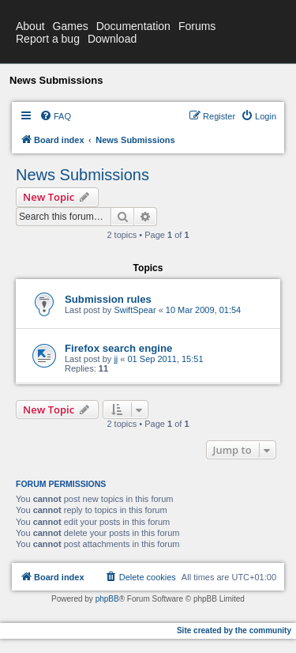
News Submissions (82, 174)
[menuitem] (55, 116)
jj (116, 359)
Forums (196, 26)
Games (70, 26)
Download (112, 38)
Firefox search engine (118, 348)
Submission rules (108, 299)
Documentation (133, 26)
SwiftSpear (134, 310)
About (30, 26)
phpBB (107, 598)
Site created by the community (234, 630)
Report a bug (48, 38)
